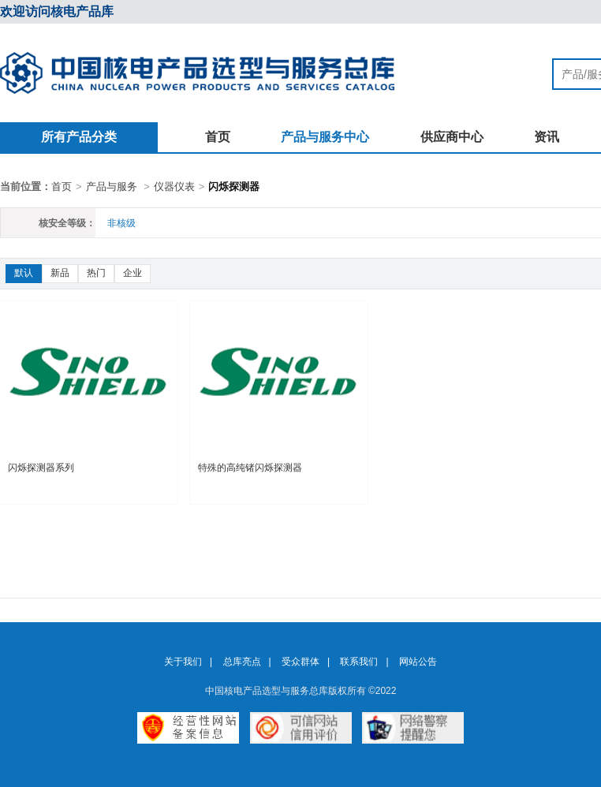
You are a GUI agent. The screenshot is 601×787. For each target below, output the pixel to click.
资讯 (546, 137)
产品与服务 (111, 186)
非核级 (121, 223)
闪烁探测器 (233, 186)
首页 (217, 137)
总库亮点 (242, 661)
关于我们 (183, 661)
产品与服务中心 (325, 137)
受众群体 (300, 661)
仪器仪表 (174, 186)
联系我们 (359, 661)
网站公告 (418, 661)
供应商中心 (451, 137)
